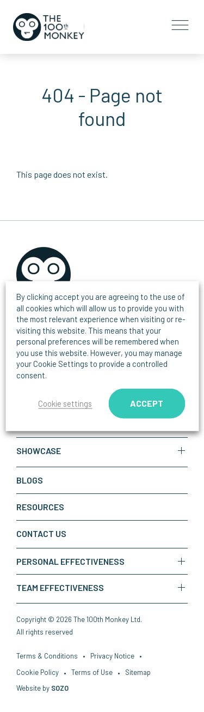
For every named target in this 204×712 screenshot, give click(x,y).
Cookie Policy (37, 673)
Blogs (29, 480)
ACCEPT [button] (146, 403)
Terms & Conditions (47, 656)
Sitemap (138, 673)
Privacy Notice (112, 656)
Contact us (41, 533)
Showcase (38, 450)
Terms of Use (92, 673)
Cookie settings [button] (65, 403)
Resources (40, 507)
